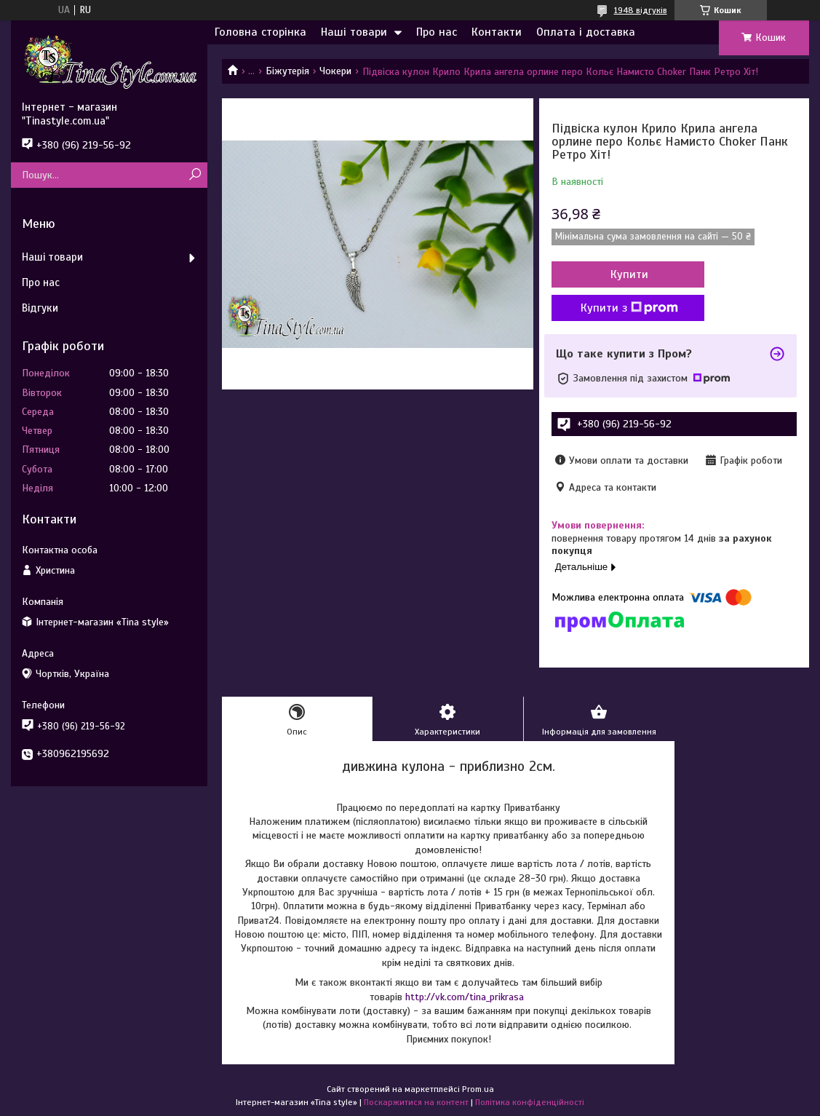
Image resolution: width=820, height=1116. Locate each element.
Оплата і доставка (585, 32)
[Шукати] (194, 175)
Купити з (629, 308)
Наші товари (354, 32)
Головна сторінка (260, 32)
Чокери (335, 71)
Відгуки (40, 307)
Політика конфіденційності (529, 1102)
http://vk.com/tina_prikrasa (464, 997)
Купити (629, 274)
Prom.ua (478, 1089)
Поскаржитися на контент (416, 1102)
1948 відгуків (640, 10)
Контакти (496, 32)
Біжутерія (287, 71)
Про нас (436, 32)
